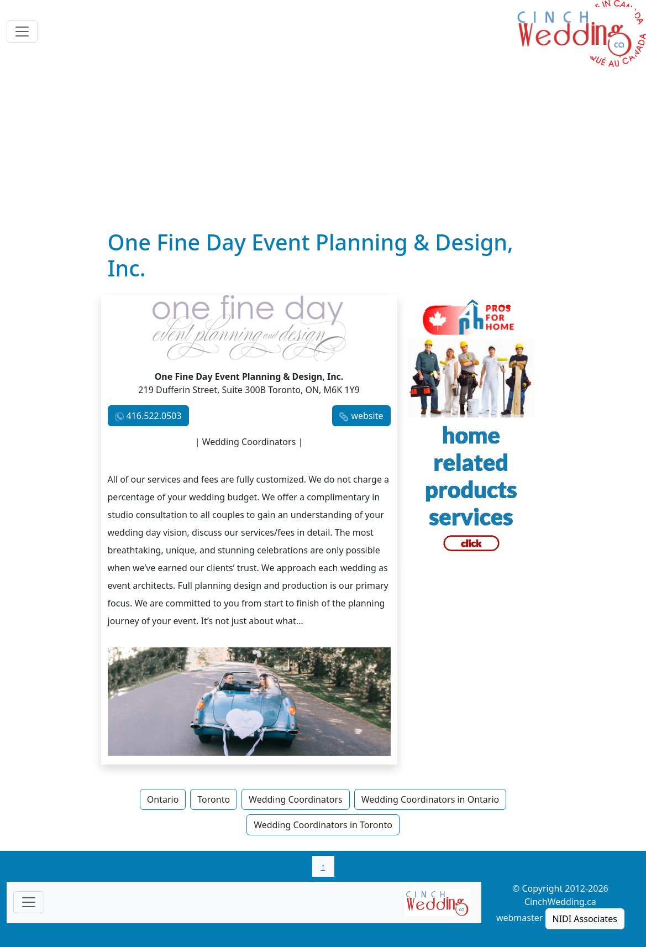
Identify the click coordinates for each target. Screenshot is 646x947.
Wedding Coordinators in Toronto (323, 825)
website (367, 416)
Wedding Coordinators (296, 799)
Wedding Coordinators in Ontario (430, 799)
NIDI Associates (585, 919)
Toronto (213, 799)
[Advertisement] (323, 146)
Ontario (163, 799)
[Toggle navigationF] (28, 902)
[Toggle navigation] (22, 31)
